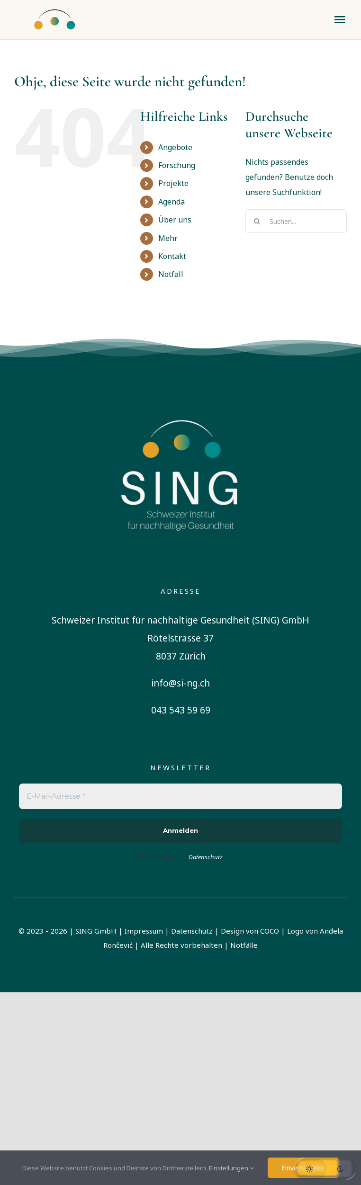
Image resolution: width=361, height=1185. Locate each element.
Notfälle (244, 945)
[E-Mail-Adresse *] (180, 797)
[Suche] (257, 221)
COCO (269, 931)
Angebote (175, 147)
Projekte (173, 183)
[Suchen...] (296, 221)
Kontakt (172, 256)
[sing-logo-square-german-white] (180, 404)
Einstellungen (231, 1168)
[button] (325, 1169)
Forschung (176, 165)
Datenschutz (192, 931)
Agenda (171, 201)
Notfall (170, 274)
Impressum (144, 931)
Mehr (168, 238)
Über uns (174, 219)
